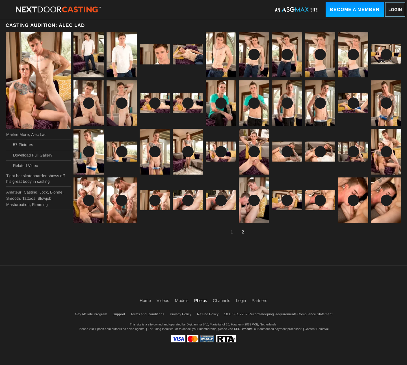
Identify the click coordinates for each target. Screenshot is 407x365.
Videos (163, 300)
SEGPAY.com (243, 329)
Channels (221, 300)
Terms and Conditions (147, 314)
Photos (200, 300)
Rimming (40, 204)
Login (395, 9)
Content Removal (316, 329)
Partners (259, 300)
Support (119, 314)
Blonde (56, 192)
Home (145, 300)
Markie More (17, 134)
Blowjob (44, 198)
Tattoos (28, 198)
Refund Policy (207, 314)
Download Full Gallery (29, 155)
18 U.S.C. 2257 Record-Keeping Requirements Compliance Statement (278, 314)
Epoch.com (103, 329)
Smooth (13, 198)
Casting (30, 192)
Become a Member (355, 9)
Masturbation (18, 204)
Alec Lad (39, 134)
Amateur (13, 192)
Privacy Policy (180, 314)
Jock (44, 192)
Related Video (22, 165)
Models (182, 300)
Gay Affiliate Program (91, 314)
